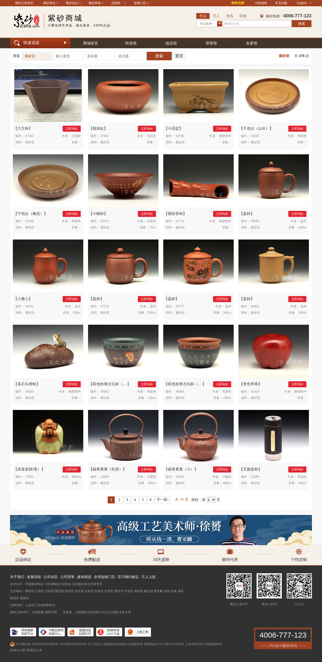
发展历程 (34, 577)
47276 (104, 306)
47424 (104, 136)
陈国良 (14, 598)
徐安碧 (69, 591)
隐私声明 (51, 612)
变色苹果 (250, 384)
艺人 (216, 16)
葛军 (181, 591)
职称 (243, 16)
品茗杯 (151, 221)
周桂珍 (138, 591)
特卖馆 (131, 43)
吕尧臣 (39, 591)
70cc (153, 227)
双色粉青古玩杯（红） (187, 384)
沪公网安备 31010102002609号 (37, 644)
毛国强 (49, 591)
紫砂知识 (72, 3)
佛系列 (76, 477)
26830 (104, 477)
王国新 (76, 136)
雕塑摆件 (225, 136)
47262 (29, 136)
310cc (77, 312)
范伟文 (151, 136)
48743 (29, 306)
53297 (255, 136)
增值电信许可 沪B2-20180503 (164, 644)
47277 (180, 306)
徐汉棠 (79, 591)
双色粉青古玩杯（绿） (111, 384)
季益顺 (59, 591)
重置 (179, 56)
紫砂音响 (175, 213)
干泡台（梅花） (30, 213)
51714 (180, 221)
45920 (29, 391)
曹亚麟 (158, 591)
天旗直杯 (250, 469)
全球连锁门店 (104, 577)
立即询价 (72, 128)
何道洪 (128, 591)
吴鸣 (167, 591)
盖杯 (247, 213)
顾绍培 (29, 591)
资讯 (229, 16)
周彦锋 (301, 136)
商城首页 (90, 43)
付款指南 (261, 3)
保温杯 (301, 477)
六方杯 (23, 128)
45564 (180, 391)
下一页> (162, 500)
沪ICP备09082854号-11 (75, 644)
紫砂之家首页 (24, 3)
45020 (255, 391)
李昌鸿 (98, 591)
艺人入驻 (149, 577)
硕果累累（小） (181, 469)
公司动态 (51, 577)
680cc (227, 483)
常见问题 (281, 3)
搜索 (301, 24)
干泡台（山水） (256, 128)
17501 (29, 477)
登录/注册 (237, 3)
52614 (104, 221)
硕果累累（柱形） (108, 469)
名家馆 (251, 43)
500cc (302, 227)
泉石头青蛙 (26, 384)
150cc (152, 398)
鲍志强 (148, 591)
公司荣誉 (67, 577)
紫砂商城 (95, 3)
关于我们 (17, 577)
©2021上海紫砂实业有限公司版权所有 (117, 644)
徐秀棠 (108, 591)
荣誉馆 (211, 43)
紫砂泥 (284, 56)
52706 (180, 136)
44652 (255, 306)
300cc (302, 312)
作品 (203, 16)
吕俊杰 (89, 591)
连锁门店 (140, 3)
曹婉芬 (24, 598)
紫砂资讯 (49, 3)
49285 (255, 221)
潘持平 (118, 591)
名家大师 (125, 612)
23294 (255, 477)
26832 (180, 477)
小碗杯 (98, 213)
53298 (29, 221)
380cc (152, 483)
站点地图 (112, 612)
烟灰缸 (98, 128)
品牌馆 (115, 3)
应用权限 (38, 612)
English (304, 3)
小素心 (23, 299)
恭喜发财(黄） (29, 469)
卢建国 (151, 477)
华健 (174, 591)
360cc (152, 312)
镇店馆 (171, 43)
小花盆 (173, 128)
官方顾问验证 (128, 577)
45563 (104, 391)
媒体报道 (84, 577)
